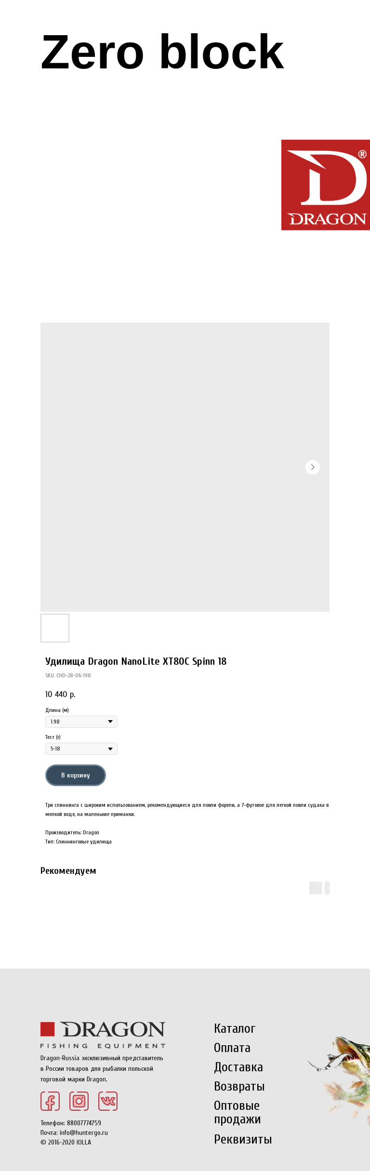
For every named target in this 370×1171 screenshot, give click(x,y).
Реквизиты (243, 1139)
